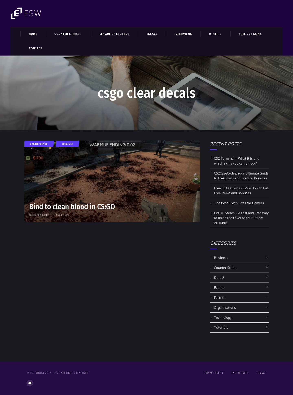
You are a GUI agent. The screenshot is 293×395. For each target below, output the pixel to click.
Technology (223, 317)
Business (221, 257)
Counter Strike (39, 143)
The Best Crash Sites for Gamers (239, 203)
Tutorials (67, 143)
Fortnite (220, 297)
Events (219, 287)
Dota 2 (219, 277)
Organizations (225, 307)
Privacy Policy (213, 373)
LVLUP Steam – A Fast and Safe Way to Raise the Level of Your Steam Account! (241, 218)
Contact (262, 373)
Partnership (240, 373)
